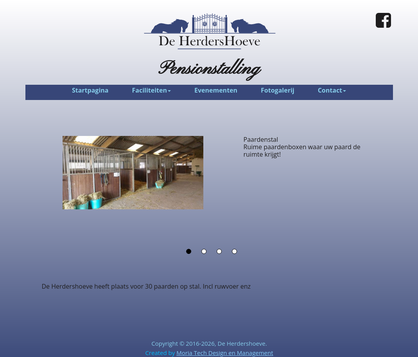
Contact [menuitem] (332, 90)
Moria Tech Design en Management (224, 353)
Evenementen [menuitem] (215, 90)
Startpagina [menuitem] (90, 90)
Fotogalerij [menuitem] (277, 90)
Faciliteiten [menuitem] (151, 90)
